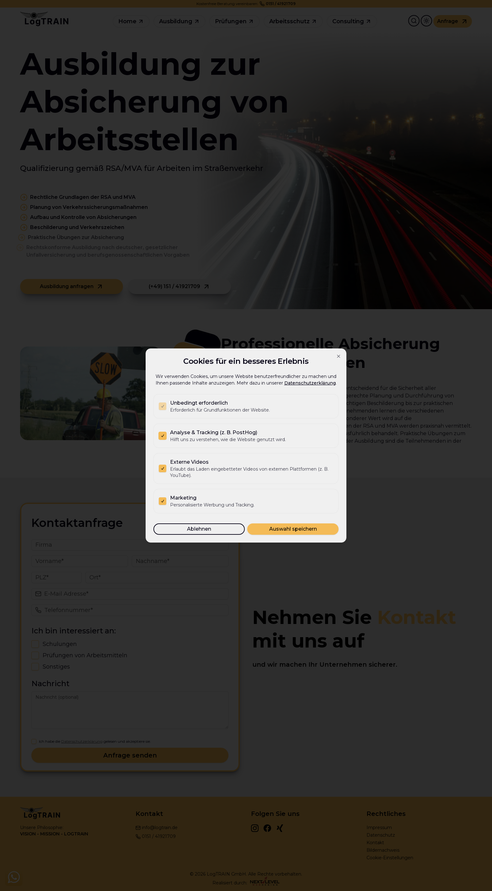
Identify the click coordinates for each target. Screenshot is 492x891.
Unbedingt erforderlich (199, 403)
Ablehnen (199, 529)
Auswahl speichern (293, 529)
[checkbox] (162, 406)
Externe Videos (189, 462)
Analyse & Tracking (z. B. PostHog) (213, 432)
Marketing (183, 498)
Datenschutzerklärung (310, 383)
